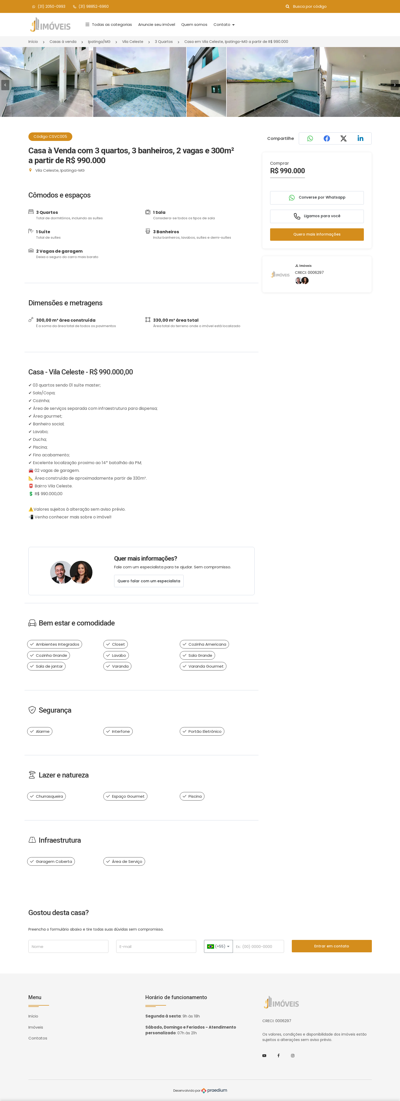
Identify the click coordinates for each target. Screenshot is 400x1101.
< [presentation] (5, 85)
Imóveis (35, 1027)
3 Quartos (164, 41)
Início (33, 41)
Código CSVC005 (50, 136)
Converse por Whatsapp (317, 197)
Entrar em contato (331, 946)
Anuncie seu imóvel (156, 24)
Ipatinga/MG (99, 41)
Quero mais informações (317, 234)
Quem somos (194, 24)
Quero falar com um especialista (148, 581)
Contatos (37, 1038)
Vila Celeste (132, 41)
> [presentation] (394, 85)
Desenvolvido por (200, 1091)
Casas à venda (63, 41)
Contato (222, 24)
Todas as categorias (108, 24)
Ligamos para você (317, 216)
